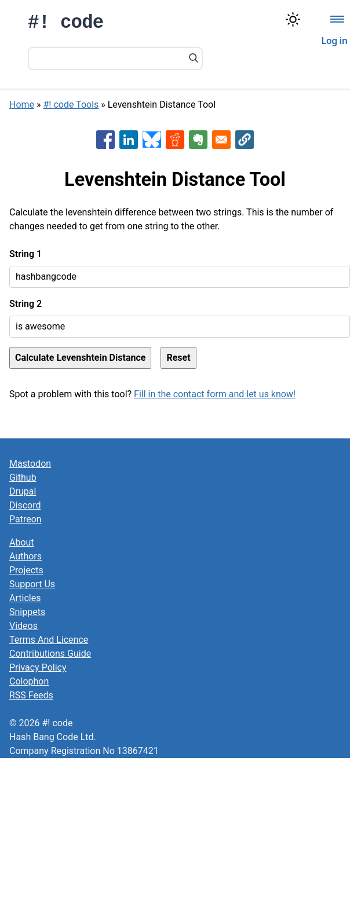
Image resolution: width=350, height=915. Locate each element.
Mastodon (30, 463)
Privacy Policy (38, 667)
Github (23, 477)
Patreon (25, 519)
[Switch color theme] (293, 19)
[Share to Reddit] (175, 139)
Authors (25, 556)
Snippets (27, 611)
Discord (25, 505)
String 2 (25, 303)
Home (21, 104)
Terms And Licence (48, 639)
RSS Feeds (31, 695)
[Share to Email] (221, 139)
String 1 (25, 253)
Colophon (29, 681)
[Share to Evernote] (198, 139)
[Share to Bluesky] (152, 139)
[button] (244, 139)
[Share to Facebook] (105, 139)
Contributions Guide (50, 653)
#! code (66, 23)
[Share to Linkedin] (128, 139)
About (21, 542)
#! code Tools (71, 104)
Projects (26, 570)
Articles (25, 597)
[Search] (193, 59)
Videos (23, 625)
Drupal (22, 491)
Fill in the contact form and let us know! (215, 394)
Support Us (32, 584)
